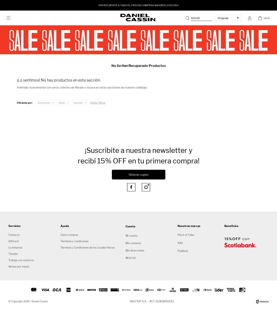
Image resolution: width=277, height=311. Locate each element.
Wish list (131, 257)
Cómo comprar (69, 234)
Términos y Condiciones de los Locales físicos (87, 247)
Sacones (78, 102)
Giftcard (13, 241)
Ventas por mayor (18, 266)
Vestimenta (44, 102)
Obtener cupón (139, 174)
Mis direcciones (135, 250)
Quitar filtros (97, 102)
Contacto (14, 234)
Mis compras (133, 243)
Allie (180, 242)
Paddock (183, 251)
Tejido (61, 102)
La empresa (15, 247)
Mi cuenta (132, 235)
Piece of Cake (186, 234)
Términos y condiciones (74, 241)
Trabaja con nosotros (21, 260)
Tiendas (13, 253)
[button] (199, 18)
